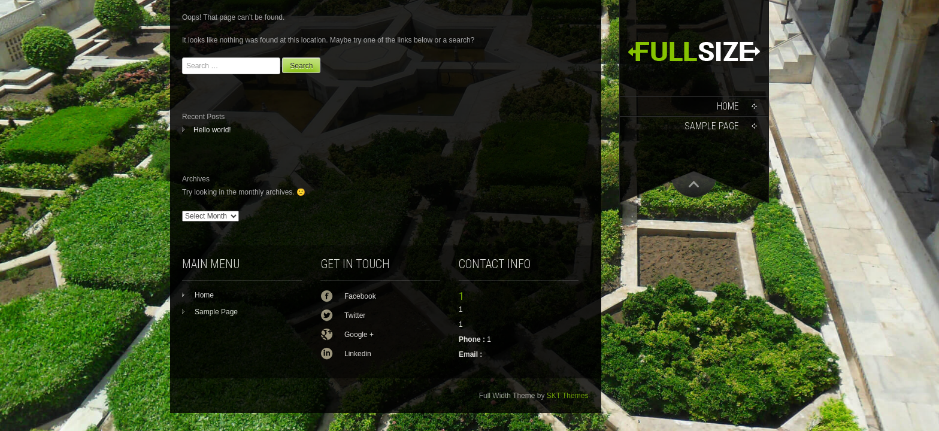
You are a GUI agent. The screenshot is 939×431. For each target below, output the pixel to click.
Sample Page (711, 126)
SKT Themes (568, 395)
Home (728, 106)
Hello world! (212, 130)
